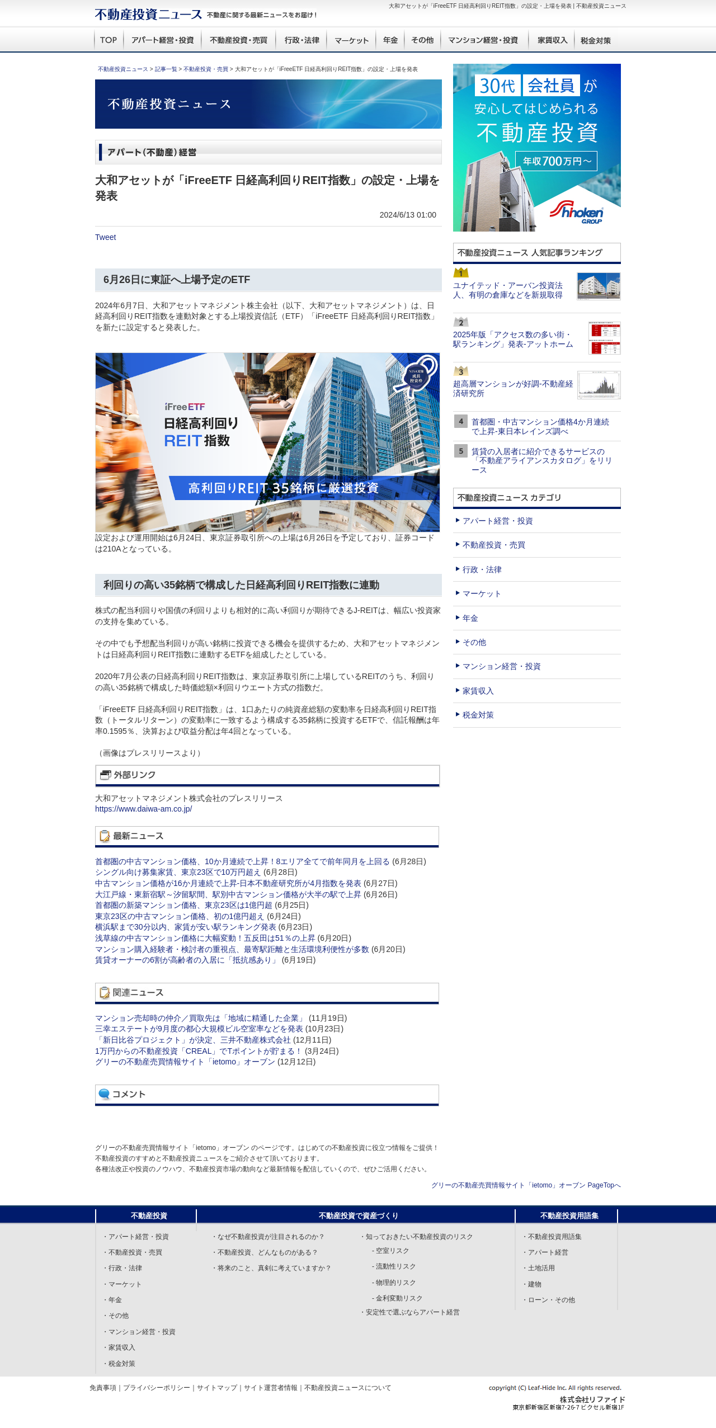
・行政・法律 (122, 1268)
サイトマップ (217, 1388)
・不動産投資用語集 (551, 1237)
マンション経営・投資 (502, 666)
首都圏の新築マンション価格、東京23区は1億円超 (183, 905)
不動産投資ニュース (123, 69)
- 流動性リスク (394, 1266)
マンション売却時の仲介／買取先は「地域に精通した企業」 (201, 1018)
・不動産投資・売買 (132, 1252)
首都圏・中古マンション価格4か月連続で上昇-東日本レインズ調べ (540, 426)
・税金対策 (118, 1364)
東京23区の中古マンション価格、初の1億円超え (180, 916)
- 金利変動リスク (397, 1298)
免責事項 (103, 1388)
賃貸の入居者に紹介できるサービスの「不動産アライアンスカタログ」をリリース (542, 461)
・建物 (531, 1284)
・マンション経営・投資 (139, 1332)
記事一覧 (166, 69)
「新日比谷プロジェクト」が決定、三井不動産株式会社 (193, 1039)
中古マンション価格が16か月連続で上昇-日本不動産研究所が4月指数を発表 (228, 883)
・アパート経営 (544, 1252)
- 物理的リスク (394, 1282)
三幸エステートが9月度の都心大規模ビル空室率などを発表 (199, 1028)
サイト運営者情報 (271, 1388)
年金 (470, 618)
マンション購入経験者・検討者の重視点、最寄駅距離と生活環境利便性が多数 (232, 949)
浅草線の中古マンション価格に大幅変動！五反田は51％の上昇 (205, 938)
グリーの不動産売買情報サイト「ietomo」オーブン (185, 1061)
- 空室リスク (390, 1251)
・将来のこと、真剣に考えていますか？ (271, 1268)
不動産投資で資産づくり (359, 1216)
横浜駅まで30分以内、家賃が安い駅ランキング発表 (185, 926)
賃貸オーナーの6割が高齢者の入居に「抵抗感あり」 (187, 959)
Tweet (105, 237)
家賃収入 (478, 690)
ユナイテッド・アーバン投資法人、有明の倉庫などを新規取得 (508, 290)
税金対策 (478, 714)
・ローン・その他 (548, 1300)
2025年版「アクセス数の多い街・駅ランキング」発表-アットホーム (513, 339)
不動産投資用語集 (569, 1216)
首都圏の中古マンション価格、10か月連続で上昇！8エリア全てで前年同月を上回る (242, 861)
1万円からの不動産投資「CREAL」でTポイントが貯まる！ (199, 1051)
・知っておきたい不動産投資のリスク (416, 1237)
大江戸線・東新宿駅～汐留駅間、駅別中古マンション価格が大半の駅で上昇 (228, 894)
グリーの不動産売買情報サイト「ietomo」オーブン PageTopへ (526, 1185)
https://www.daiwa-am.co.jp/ (143, 808)
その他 (474, 642)
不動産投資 (149, 1216)
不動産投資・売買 (205, 69)
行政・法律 (482, 569)
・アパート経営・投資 (135, 1237)
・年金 (112, 1300)
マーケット (482, 593)
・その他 (115, 1315)
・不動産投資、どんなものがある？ (264, 1252)
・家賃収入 (118, 1347)
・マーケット (122, 1284)
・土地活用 (538, 1268)
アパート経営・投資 (498, 520)
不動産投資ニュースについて (348, 1388)
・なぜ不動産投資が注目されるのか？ (268, 1237)
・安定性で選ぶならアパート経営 (409, 1312)
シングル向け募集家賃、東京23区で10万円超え (178, 872)
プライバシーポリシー (156, 1388)
